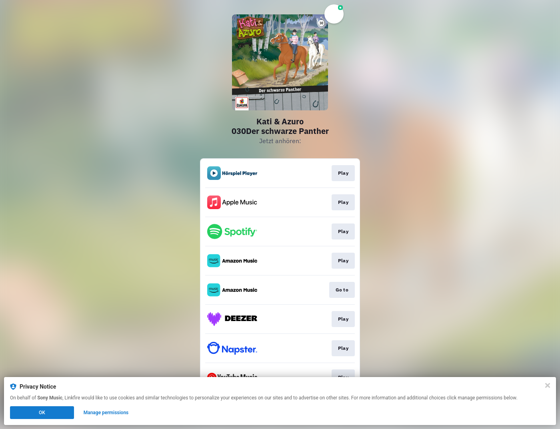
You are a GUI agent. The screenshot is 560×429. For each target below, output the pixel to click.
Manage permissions (106, 412)
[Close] (547, 385)
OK (42, 412)
